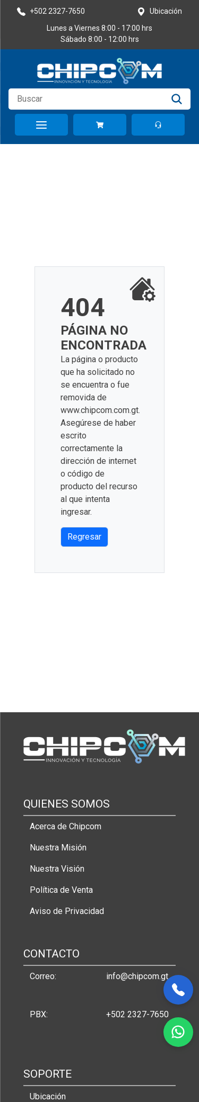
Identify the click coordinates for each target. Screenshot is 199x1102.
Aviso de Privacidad (67, 911)
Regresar (84, 537)
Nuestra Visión (57, 869)
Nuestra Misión (58, 848)
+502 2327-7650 (137, 1014)
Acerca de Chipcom (65, 826)
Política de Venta (61, 890)
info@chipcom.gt (137, 976)
